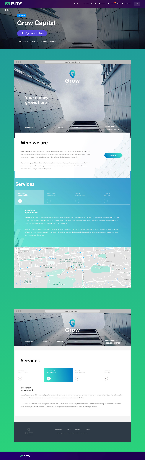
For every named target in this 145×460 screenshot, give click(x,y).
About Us (94, 4)
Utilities (128, 4)
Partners (102, 4)
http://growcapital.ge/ (32, 33)
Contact (120, 4)
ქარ (137, 4)
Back (8, 10)
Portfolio (86, 4)
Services (77, 4)
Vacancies (111, 4)
